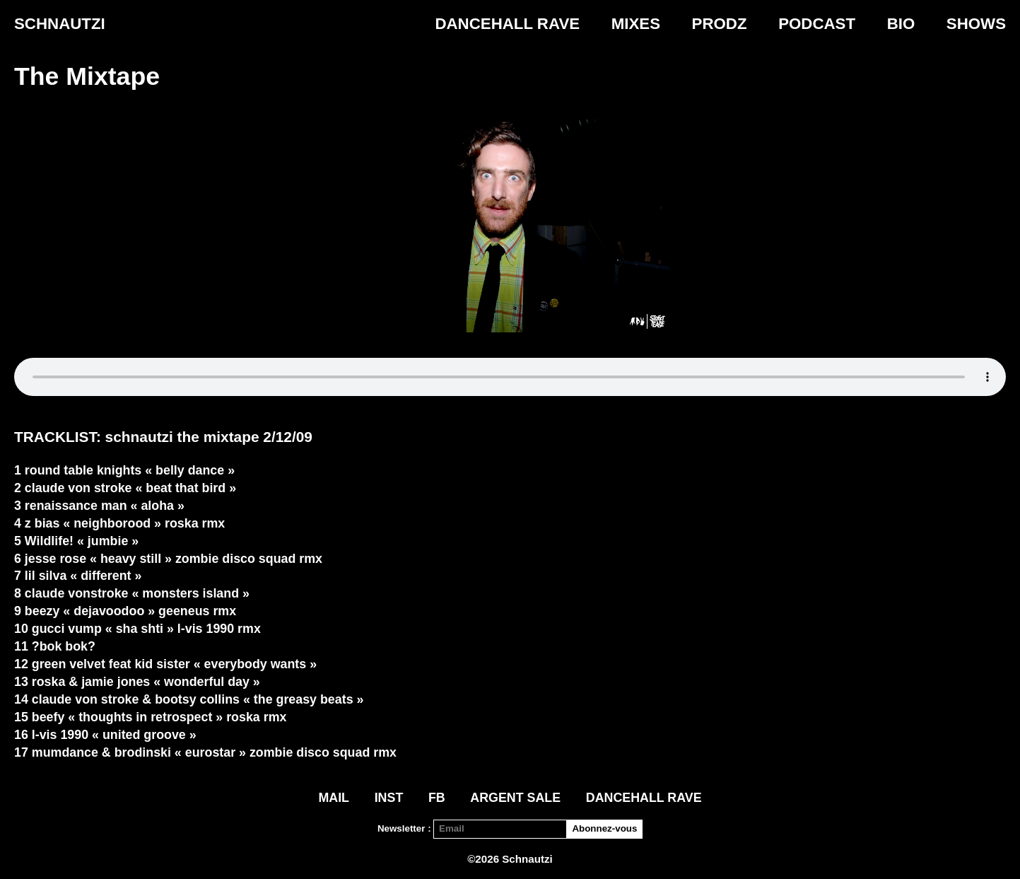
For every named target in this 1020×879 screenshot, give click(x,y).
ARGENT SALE (515, 798)
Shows (976, 24)
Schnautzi (59, 24)
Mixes (635, 24)
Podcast (816, 24)
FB (436, 798)
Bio (901, 24)
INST (389, 798)
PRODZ (719, 24)
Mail (333, 798)
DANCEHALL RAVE (507, 24)
